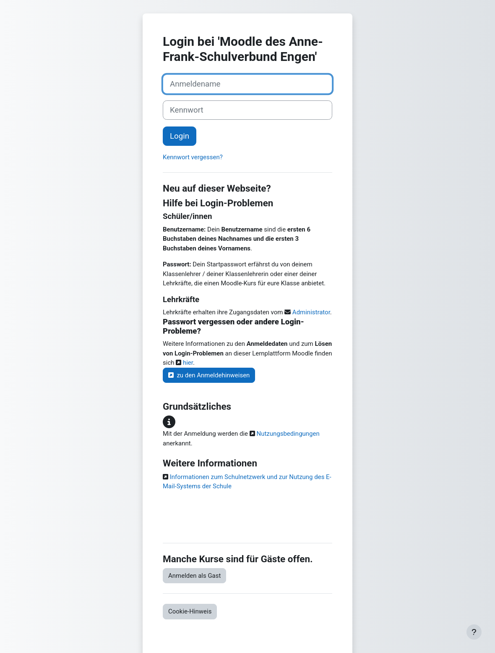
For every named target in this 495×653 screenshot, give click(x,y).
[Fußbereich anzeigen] (474, 632)
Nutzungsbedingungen (287, 433)
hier (187, 362)
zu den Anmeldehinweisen (209, 375)
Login (179, 136)
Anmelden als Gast (194, 575)
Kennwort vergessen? (193, 157)
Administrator (311, 312)
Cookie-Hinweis (189, 611)
